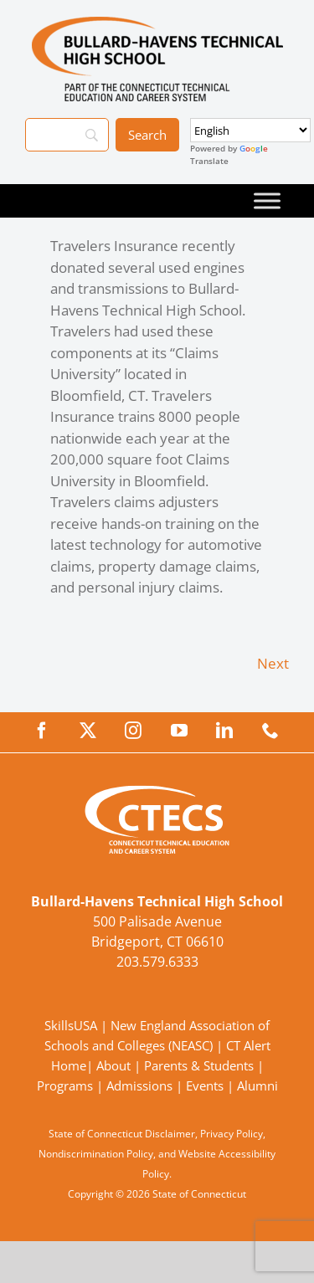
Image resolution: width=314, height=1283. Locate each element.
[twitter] (88, 730)
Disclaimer (170, 1133)
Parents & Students (199, 1065)
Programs (65, 1085)
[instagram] (133, 730)
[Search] (67, 134)
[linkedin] (224, 730)
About (113, 1065)
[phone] (270, 730)
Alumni (257, 1085)
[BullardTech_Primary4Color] (157, 23)
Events (205, 1085)
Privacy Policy (231, 1133)
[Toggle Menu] (267, 200)
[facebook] (41, 730)
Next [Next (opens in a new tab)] (273, 663)
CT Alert (248, 1045)
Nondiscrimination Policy (96, 1154)
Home (68, 1065)
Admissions (139, 1085)
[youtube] (179, 730)
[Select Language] (250, 130)
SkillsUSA (72, 1025)
